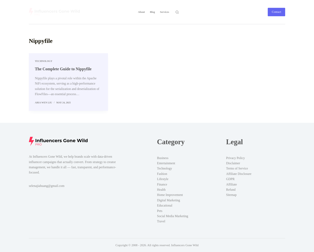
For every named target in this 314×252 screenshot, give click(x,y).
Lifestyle (162, 178)
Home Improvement (170, 194)
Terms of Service (237, 168)
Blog (152, 11)
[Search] (177, 12)
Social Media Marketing (172, 216)
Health (161, 189)
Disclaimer (233, 163)
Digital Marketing (168, 200)
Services (164, 11)
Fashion (162, 173)
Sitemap (231, 194)
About (141, 11)
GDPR (230, 178)
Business (162, 157)
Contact (276, 11)
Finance (162, 184)
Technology (43, 61)
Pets (159, 210)
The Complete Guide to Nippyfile (63, 69)
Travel (161, 221)
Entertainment (166, 163)
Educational (164, 205)
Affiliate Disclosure (238, 173)
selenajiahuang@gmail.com (46, 185)
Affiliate (231, 184)
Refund (230, 189)
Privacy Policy (235, 157)
